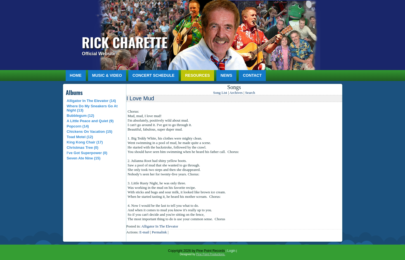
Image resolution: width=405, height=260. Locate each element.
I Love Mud (140, 98)
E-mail (144, 232)
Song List (220, 92)
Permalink (159, 232)
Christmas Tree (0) (82, 147)
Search (250, 92)
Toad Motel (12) (80, 137)
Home (76, 75)
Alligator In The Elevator (159, 226)
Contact (252, 75)
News (226, 75)
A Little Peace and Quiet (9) (90, 121)
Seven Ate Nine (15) (84, 158)
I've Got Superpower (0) (87, 153)
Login (231, 251)
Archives (236, 92)
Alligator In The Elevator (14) (91, 101)
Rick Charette (124, 42)
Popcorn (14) (78, 126)
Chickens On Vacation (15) (89, 131)
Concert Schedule (153, 75)
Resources (197, 75)
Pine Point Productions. (210, 254)
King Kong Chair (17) (85, 142)
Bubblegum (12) (80, 115)
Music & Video (107, 75)
